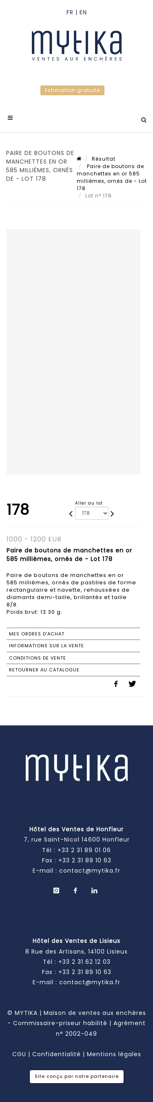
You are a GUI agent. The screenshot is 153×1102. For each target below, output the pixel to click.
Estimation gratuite (72, 90)
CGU (19, 1054)
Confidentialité (56, 1054)
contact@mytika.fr (89, 870)
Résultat (103, 158)
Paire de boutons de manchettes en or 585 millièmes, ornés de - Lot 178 (112, 177)
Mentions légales (114, 1054)
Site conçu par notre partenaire (77, 1076)
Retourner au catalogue (44, 670)
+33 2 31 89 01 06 (84, 850)
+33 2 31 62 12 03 (84, 962)
